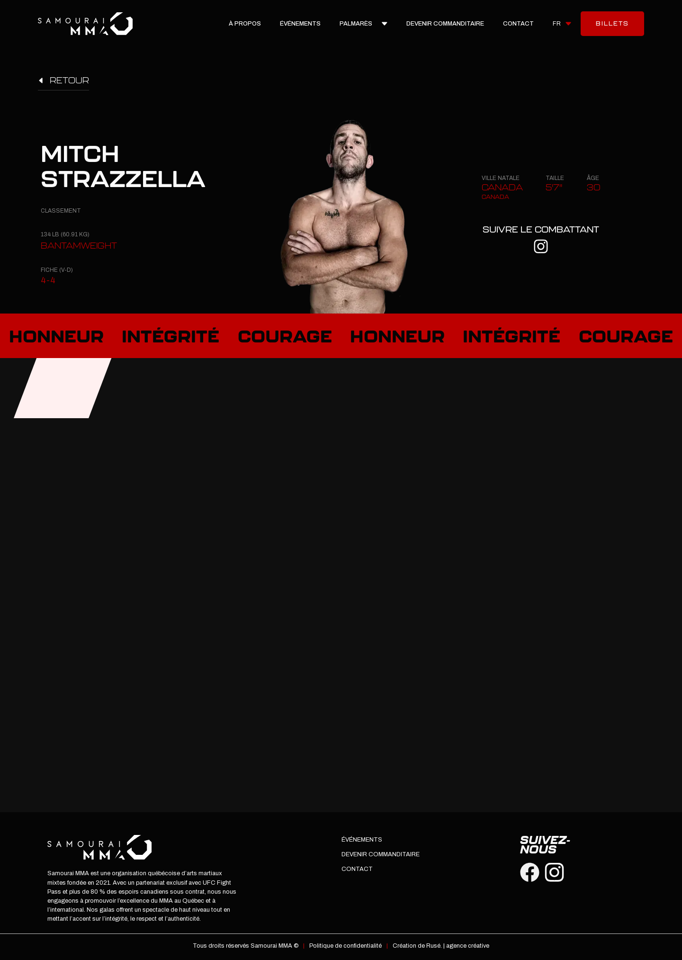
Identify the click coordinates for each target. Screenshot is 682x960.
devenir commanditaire (445, 23)
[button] (562, 23)
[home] (85, 23)
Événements (300, 23)
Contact (518, 23)
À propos (245, 23)
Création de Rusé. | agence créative (441, 945)
